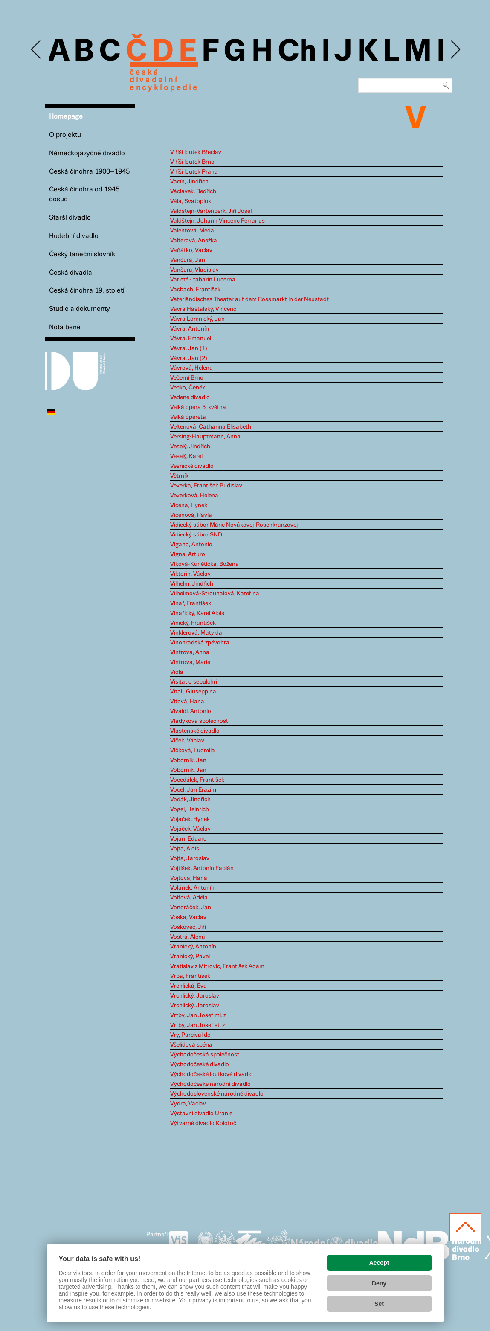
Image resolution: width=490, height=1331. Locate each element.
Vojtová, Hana (188, 878)
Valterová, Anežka (193, 241)
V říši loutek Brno (192, 162)
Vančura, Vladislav (194, 270)
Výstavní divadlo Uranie (201, 1113)
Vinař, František (190, 603)
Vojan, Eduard (188, 839)
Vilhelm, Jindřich (191, 584)
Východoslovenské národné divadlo (217, 1094)
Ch (297, 52)
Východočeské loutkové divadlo (211, 1074)
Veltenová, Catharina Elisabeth (210, 427)
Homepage (66, 116)
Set (379, 1303)
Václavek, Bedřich (193, 191)
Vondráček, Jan (190, 908)
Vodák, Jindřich (190, 800)
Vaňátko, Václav (191, 250)
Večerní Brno (186, 378)
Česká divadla (70, 272)
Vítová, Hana (187, 702)
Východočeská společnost (204, 1055)
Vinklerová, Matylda (196, 633)
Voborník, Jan (188, 760)
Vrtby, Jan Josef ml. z (198, 1015)
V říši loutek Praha (194, 172)
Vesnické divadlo (192, 466)
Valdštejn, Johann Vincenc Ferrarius (217, 221)
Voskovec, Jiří (188, 927)
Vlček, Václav (187, 741)
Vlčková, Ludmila (192, 751)
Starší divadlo (70, 217)
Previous (36, 49)
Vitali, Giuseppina (193, 692)
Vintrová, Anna (189, 652)
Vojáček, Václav (190, 829)
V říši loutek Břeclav (195, 152)
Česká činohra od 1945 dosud (84, 194)
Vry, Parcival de (190, 1035)
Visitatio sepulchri (193, 682)
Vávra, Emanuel (190, 339)
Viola (176, 672)
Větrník (179, 476)
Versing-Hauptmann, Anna (205, 437)
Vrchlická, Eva (188, 986)
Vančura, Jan (187, 260)
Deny (379, 1283)
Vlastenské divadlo (195, 731)
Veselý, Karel (186, 456)
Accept (379, 1262)
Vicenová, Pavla (191, 515)
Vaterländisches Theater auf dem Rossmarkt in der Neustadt (249, 299)
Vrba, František (190, 976)
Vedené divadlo (190, 397)
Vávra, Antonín (189, 329)
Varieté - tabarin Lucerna (202, 280)
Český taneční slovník (82, 254)
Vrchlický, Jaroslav (194, 996)
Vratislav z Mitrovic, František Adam (217, 966)
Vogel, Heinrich (189, 809)
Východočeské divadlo (199, 1064)
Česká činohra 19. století (87, 290)
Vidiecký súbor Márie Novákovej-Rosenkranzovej (234, 525)
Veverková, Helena (194, 496)
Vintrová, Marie (190, 662)
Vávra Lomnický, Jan (197, 319)
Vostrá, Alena (187, 937)
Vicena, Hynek (188, 505)
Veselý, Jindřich (190, 446)
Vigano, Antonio (191, 545)
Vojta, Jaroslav (189, 858)
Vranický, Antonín (193, 947)
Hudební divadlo (74, 236)
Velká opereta (188, 417)
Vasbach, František (195, 290)
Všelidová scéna (191, 1045)
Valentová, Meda (192, 231)
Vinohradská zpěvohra (199, 643)
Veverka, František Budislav (206, 486)
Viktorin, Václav (190, 574)
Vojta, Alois (184, 849)
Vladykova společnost (199, 721)
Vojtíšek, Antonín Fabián (202, 868)
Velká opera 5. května (198, 407)
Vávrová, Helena (191, 368)
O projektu (65, 135)
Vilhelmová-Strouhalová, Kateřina (214, 594)
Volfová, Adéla (189, 898)
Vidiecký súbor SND (196, 535)
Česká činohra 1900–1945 (89, 171)
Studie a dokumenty (79, 309)
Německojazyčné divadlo (87, 153)
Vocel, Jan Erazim (193, 790)
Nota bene (65, 327)
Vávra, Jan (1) (188, 348)
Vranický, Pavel (190, 957)
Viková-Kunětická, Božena (204, 564)
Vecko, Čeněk (187, 388)
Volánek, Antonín (192, 888)
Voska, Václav (188, 917)
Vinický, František (193, 623)
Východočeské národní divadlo (210, 1084)
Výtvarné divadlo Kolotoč (203, 1123)
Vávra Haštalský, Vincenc (203, 309)
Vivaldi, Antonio (190, 711)
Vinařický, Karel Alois (197, 613)
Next (455, 49)
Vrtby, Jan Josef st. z (197, 1025)
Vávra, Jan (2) (188, 358)
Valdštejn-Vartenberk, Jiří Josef (211, 211)
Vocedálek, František (197, 780)
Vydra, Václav (188, 1104)
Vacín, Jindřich (189, 182)
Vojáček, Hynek (190, 819)
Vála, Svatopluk (190, 201)
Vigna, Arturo (187, 554)
